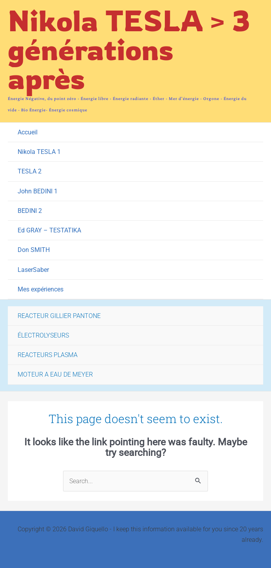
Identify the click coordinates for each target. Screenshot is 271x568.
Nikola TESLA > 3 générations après (129, 49)
